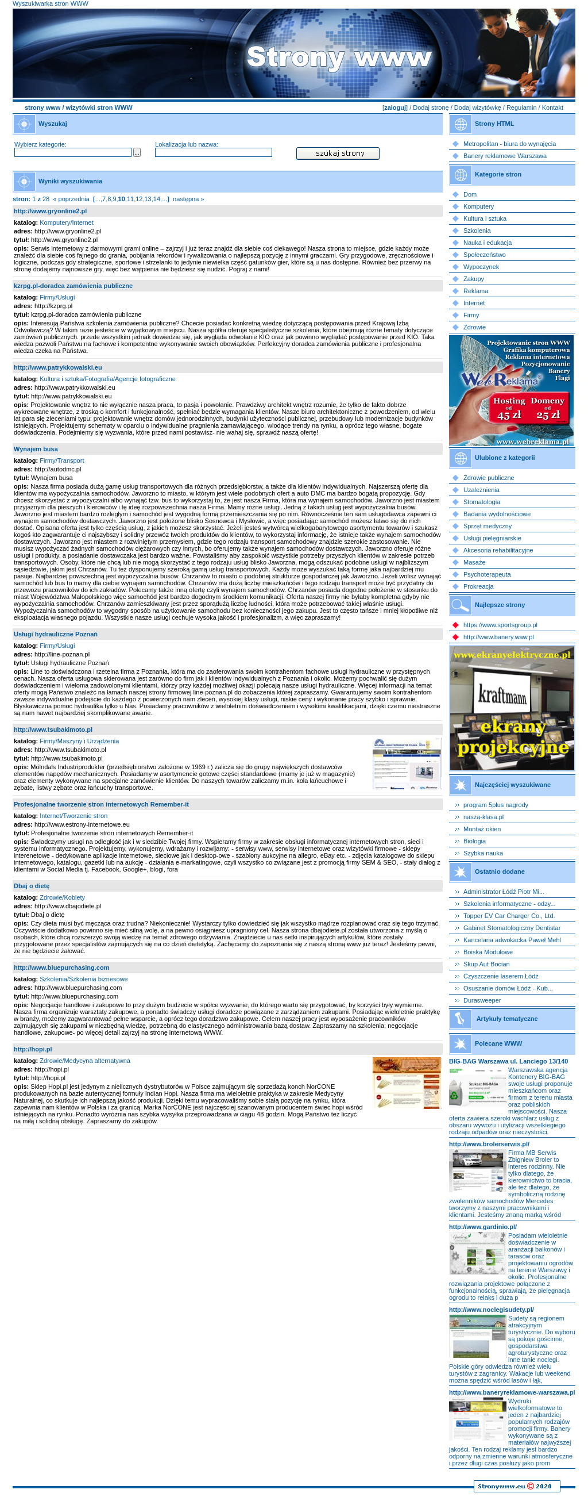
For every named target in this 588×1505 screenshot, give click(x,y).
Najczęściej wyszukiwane (513, 784)
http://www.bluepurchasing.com (61, 967)
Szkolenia (477, 230)
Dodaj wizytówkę (477, 107)
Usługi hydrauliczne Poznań (56, 634)
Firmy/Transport (62, 460)
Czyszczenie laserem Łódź (501, 976)
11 (130, 198)
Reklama (475, 290)
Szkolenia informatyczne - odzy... (509, 903)
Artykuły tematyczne (507, 1018)
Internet (474, 303)
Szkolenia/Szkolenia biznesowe (83, 979)
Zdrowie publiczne (488, 477)
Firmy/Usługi (57, 297)
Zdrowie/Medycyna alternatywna (85, 1060)
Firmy (471, 315)
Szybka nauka (483, 853)
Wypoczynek (481, 266)
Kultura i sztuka (484, 218)
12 (139, 198)
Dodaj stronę (430, 107)
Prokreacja (478, 586)
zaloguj (395, 107)
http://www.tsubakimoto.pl (53, 729)
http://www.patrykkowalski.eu (58, 367)
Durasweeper (482, 1000)
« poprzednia (71, 198)
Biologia (474, 841)
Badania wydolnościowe (497, 513)
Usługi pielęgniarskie (492, 538)
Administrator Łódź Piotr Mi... (503, 891)
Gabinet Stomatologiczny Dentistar (511, 927)
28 (45, 198)
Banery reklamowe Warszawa (505, 155)
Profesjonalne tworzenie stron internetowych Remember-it (101, 804)
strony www (42, 107)
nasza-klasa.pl (483, 816)
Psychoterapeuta (487, 574)
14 (156, 198)
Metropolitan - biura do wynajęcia (509, 143)
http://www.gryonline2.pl (50, 211)
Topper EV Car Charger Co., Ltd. (509, 915)
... (97, 198)
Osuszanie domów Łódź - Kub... (508, 988)
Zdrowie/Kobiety (62, 897)
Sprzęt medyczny (487, 526)
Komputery (478, 206)
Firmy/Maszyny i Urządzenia (79, 741)
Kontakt (552, 107)
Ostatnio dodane (500, 871)
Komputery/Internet (67, 222)
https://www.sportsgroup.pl (500, 624)
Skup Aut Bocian (486, 964)
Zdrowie (474, 327)
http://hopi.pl (33, 1049)
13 (148, 198)
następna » (188, 198)
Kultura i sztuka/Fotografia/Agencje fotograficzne (108, 378)
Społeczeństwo (484, 254)
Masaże (474, 562)
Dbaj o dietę (31, 885)
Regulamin (521, 107)
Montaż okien (482, 829)
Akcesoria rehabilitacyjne (498, 550)
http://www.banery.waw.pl (498, 637)
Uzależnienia (481, 489)
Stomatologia (481, 501)
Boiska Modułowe (488, 952)
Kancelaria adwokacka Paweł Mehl (512, 939)
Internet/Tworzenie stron (73, 815)
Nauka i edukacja (487, 242)
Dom (470, 194)
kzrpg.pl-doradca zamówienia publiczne (73, 285)
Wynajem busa (36, 449)
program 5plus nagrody (495, 804)
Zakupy (473, 278)
